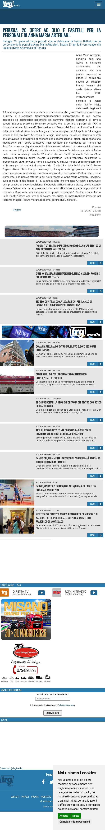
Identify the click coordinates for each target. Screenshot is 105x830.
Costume (57, 399)
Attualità (56, 242)
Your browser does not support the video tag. (26, 561)
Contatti (15, 796)
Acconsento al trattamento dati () (54, 705)
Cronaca (56, 270)
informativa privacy (66, 705)
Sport (55, 298)
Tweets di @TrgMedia (11, 768)
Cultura (56, 510)
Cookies (35, 796)
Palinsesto (46, 796)
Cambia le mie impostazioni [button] (75, 821)
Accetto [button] (64, 815)
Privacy (25, 796)
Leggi (96, 263)
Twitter (17, 209)
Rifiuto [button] (75, 815)
